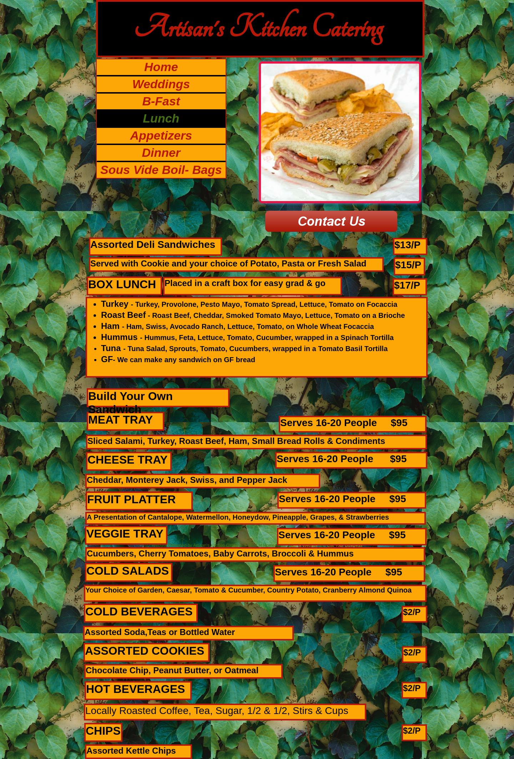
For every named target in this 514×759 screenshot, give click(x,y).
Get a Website (304, 545)
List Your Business (344, 545)
